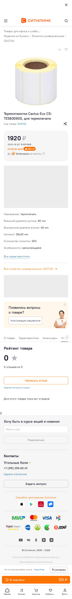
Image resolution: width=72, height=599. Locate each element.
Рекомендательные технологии (36, 561)
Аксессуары (50, 338)
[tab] (9, 339)
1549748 (21, 123)
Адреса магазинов (15, 474)
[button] (7, 591)
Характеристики (29, 338)
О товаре (9, 338)
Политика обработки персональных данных (36, 557)
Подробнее (39, 569)
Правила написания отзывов (17, 387)
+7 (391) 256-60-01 (15, 468)
